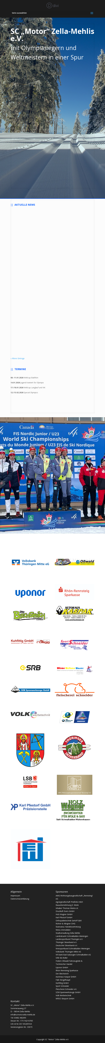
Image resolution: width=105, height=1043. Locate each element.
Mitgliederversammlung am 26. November (28, 314)
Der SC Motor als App (25, 240)
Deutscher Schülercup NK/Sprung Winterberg (70, 314)
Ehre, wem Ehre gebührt (71, 240)
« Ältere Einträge (18, 358)
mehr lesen (18, 273)
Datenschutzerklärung (20, 899)
